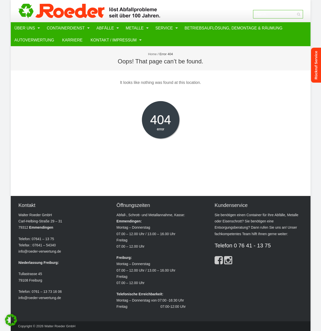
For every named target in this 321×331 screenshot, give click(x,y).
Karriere (72, 40)
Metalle (135, 28)
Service (164, 28)
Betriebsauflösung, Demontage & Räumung (234, 28)
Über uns (24, 28)
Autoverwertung (34, 40)
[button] (11, 320)
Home (152, 54)
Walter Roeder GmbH (59, 326)
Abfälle (105, 28)
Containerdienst (66, 28)
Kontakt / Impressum (113, 40)
